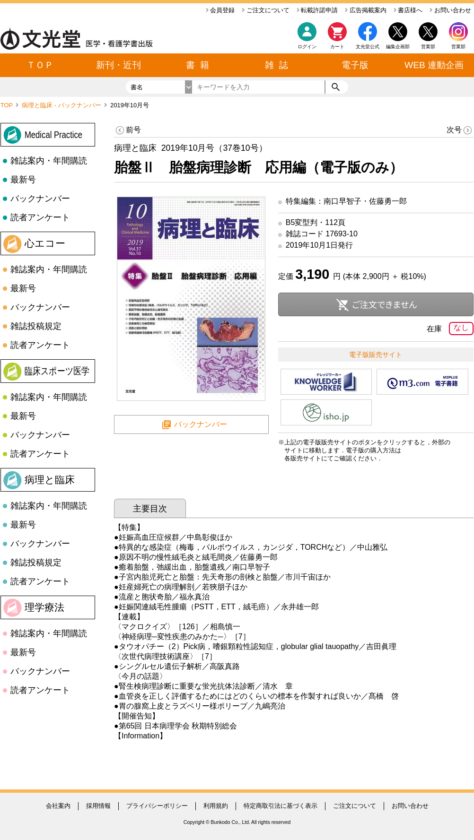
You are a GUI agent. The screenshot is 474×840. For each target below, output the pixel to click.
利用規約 (215, 805)
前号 (127, 130)
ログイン (307, 46)
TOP (7, 105)
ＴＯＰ (39, 65)
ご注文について (266, 10)
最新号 (23, 179)
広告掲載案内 (365, 10)
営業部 (458, 46)
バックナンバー (40, 198)
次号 (460, 130)
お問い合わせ (450, 10)
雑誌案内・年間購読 (48, 160)
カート (337, 38)
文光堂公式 (367, 46)
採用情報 (98, 805)
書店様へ (408, 10)
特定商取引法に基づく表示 (280, 805)
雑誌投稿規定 (35, 326)
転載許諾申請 (317, 10)
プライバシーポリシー (157, 805)
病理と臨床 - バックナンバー (62, 105)
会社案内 (58, 805)
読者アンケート (40, 217)
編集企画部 (398, 46)
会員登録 (220, 10)
